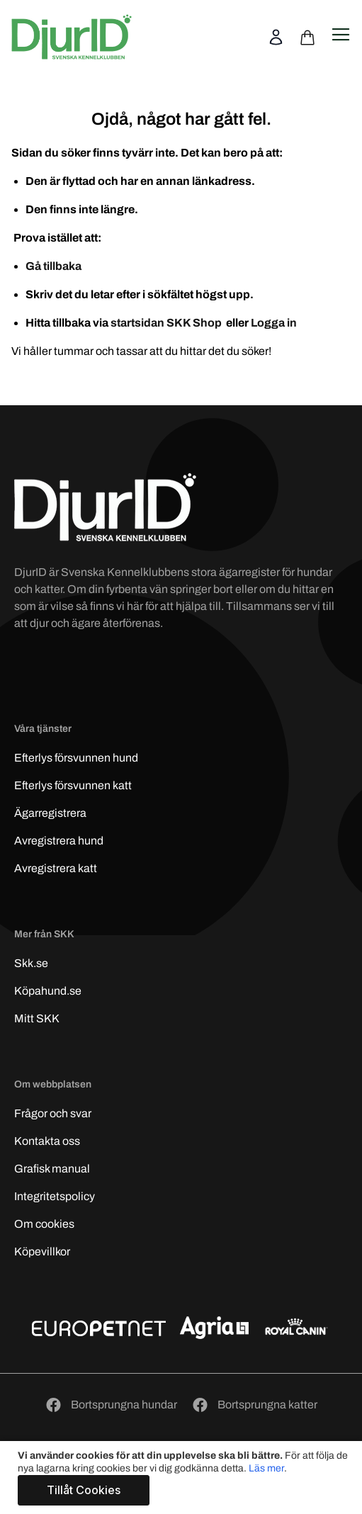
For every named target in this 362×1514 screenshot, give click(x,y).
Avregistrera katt (55, 868)
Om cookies (44, 1224)
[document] (183, 1477)
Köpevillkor (42, 1251)
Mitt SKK (37, 1018)
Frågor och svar (52, 1113)
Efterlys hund (76, 758)
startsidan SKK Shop (167, 323)
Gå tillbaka (53, 266)
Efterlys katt (73, 785)
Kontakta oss (47, 1141)
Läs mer (266, 1468)
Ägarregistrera (50, 813)
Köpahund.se (47, 991)
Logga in (274, 323)
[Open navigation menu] (341, 35)
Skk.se (31, 963)
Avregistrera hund (58, 841)
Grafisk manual (52, 1169)
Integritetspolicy (54, 1196)
